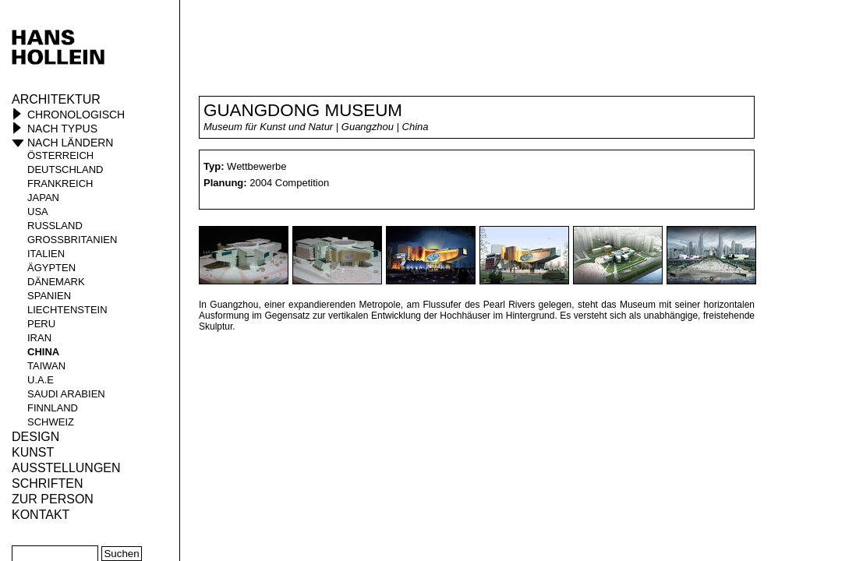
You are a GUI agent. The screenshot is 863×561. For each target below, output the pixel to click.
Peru (41, 324)
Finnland (52, 408)
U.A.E (40, 380)
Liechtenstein (67, 310)
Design (35, 436)
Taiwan (46, 366)
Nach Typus (62, 128)
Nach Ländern (70, 142)
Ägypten (51, 267)
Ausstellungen (66, 468)
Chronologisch (76, 114)
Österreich (60, 155)
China (43, 352)
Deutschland (65, 169)
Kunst (33, 452)
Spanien (49, 296)
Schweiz (50, 422)
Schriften (47, 483)
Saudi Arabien (66, 394)
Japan (43, 197)
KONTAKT (40, 514)
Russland (55, 225)
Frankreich (60, 183)
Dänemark (56, 282)
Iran (39, 338)
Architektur (56, 99)
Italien (46, 253)
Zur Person (53, 499)
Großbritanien (72, 239)
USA (37, 211)
